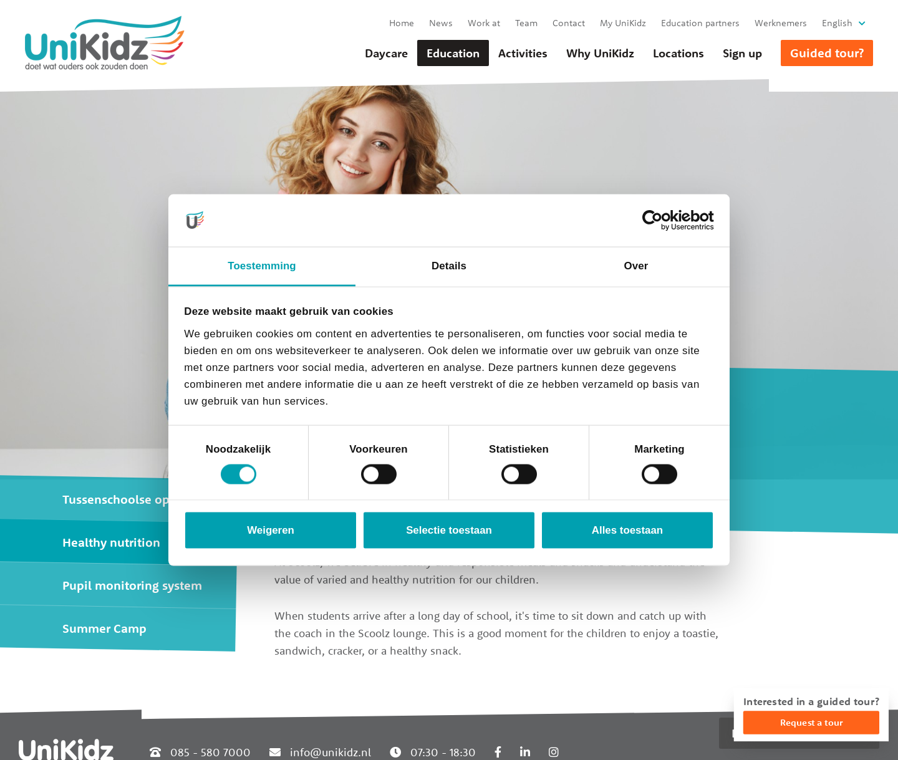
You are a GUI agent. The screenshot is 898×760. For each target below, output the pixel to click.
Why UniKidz (600, 53)
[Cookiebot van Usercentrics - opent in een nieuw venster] (659, 220)
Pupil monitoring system (132, 585)
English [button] (837, 23)
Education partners (700, 23)
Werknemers (781, 23)
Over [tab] (636, 266)
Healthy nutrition (111, 542)
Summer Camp (104, 628)
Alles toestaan (627, 530)
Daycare (386, 53)
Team (526, 23)
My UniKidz (623, 23)
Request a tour (811, 722)
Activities (523, 53)
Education (453, 53)
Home (401, 23)
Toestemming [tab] (262, 266)
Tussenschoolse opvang (129, 499)
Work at (484, 23)
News (441, 23)
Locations (678, 53)
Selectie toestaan (449, 530)
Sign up (742, 53)
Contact (569, 23)
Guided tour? (827, 52)
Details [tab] (449, 266)
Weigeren (270, 530)
